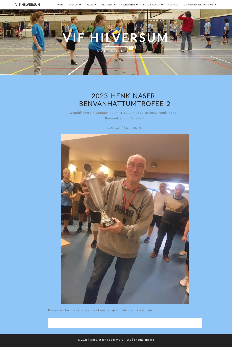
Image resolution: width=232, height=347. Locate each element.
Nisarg (149, 339)
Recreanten (128, 4)
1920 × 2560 (134, 113)
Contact (173, 4)
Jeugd (90, 4)
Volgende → (135, 128)
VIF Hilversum (27, 4)
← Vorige (111, 128)
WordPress (123, 339)
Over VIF (73, 4)
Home (60, 4)
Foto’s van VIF (151, 4)
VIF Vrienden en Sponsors (199, 4)
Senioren (107, 4)
